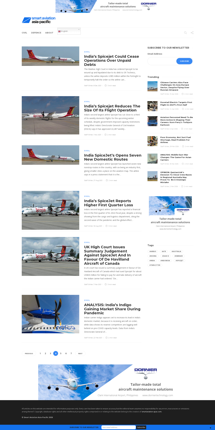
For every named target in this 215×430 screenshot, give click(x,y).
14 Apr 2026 (174, 109)
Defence (36, 32)
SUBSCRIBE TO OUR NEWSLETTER (84, 427)
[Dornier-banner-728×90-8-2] (108, 6)
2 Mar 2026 (174, 186)
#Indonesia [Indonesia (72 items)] (165, 261)
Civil (24, 32)
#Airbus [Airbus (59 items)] (152, 251)
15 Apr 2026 (174, 94)
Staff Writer (88, 86)
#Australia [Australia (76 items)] (176, 251)
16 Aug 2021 (98, 226)
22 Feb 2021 (98, 338)
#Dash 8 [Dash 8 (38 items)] (165, 256)
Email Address (155, 53)
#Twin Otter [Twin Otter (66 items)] (154, 265)
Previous (29, 353)
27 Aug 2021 (98, 180)
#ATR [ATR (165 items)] (164, 251)
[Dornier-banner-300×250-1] (170, 214)
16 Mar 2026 (174, 164)
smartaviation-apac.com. (152, 411)
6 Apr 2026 (174, 129)
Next (80, 353)
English (63, 31)
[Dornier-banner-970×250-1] (107, 382)
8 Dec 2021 (97, 86)
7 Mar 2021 (97, 284)
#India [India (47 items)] (152, 261)
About (49, 32)
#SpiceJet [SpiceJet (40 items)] (179, 261)
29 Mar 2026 (174, 146)
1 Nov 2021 (97, 135)
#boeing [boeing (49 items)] (152, 256)
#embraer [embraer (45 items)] (179, 256)
